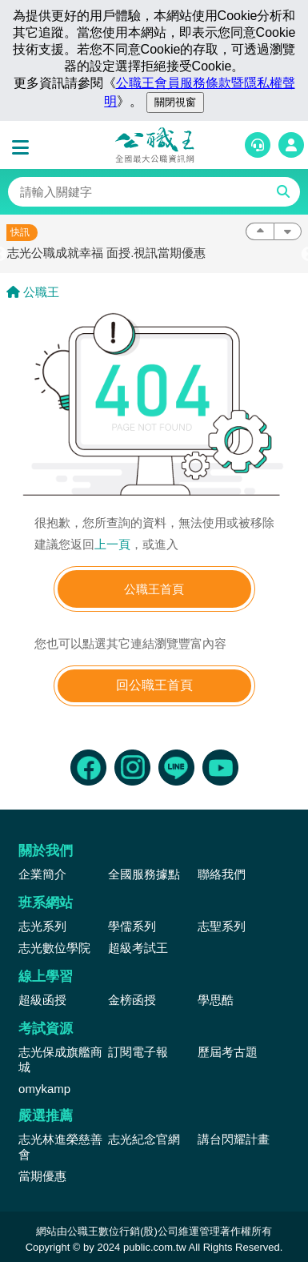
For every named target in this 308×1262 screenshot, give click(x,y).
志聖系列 (222, 926)
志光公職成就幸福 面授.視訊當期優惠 (106, 252)
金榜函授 (132, 1000)
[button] (24, 148)
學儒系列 (132, 926)
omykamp (44, 1088)
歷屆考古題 (228, 1052)
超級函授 (42, 1000)
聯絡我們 (222, 874)
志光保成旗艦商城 (60, 1059)
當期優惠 (42, 1176)
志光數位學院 (54, 948)
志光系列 (42, 926)
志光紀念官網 (144, 1139)
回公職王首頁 (154, 685)
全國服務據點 (144, 874)
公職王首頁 (154, 589)
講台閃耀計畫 (234, 1139)
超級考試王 (138, 948)
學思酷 (216, 1000)
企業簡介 (42, 874)
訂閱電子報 (138, 1052)
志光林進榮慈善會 (60, 1146)
